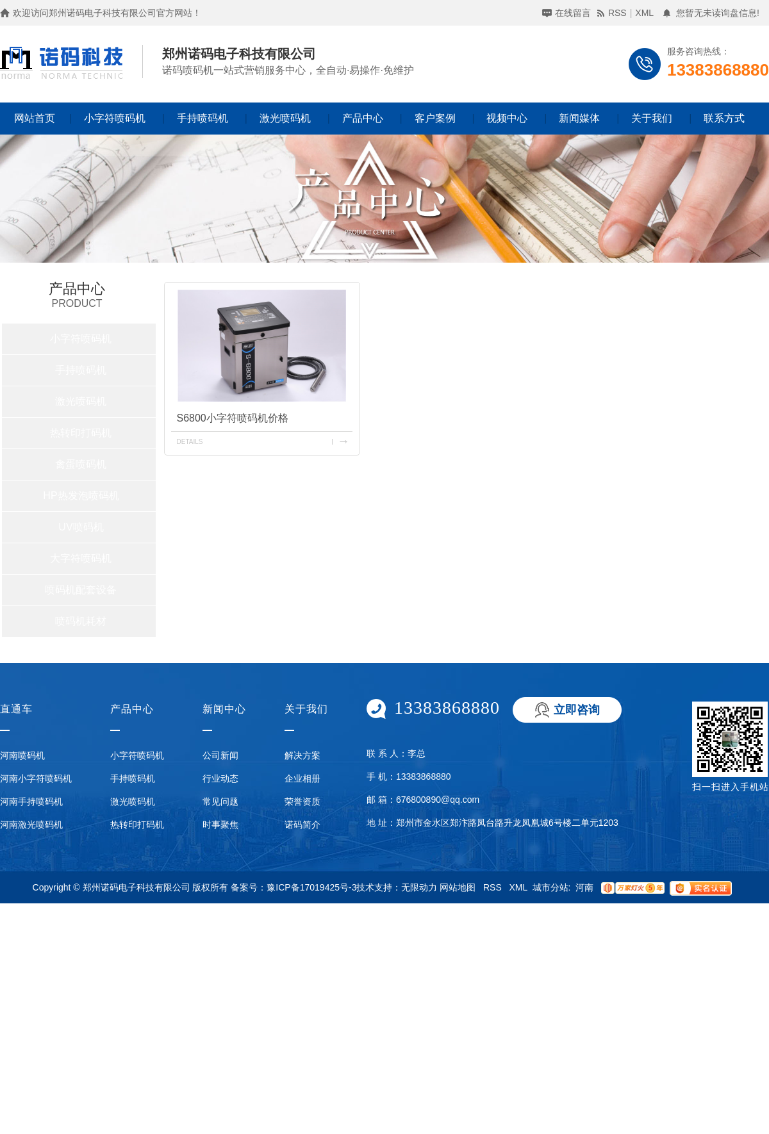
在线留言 (573, 13)
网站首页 (34, 118)
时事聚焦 (220, 824)
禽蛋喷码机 (80, 464)
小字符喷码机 (114, 118)
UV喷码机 (80, 527)
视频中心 (506, 118)
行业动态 (220, 778)
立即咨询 (577, 709)
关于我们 (651, 118)
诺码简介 (302, 824)
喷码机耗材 (80, 621)
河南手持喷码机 (31, 801)
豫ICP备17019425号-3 (311, 887)
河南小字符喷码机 (36, 778)
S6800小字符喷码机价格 (232, 418)
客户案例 (435, 118)
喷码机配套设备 (81, 589)
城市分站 (550, 887)
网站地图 (457, 887)
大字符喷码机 (81, 558)
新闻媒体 (579, 118)
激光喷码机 (285, 118)
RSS (617, 13)
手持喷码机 (202, 118)
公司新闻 (220, 755)
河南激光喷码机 (31, 824)
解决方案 (302, 755)
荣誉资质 (302, 801)
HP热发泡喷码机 (81, 495)
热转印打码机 (81, 432)
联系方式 (724, 118)
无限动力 (419, 887)
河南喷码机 (22, 755)
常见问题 (220, 801)
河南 (584, 887)
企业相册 (302, 778)
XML (644, 13)
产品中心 (362, 118)
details (189, 441)
